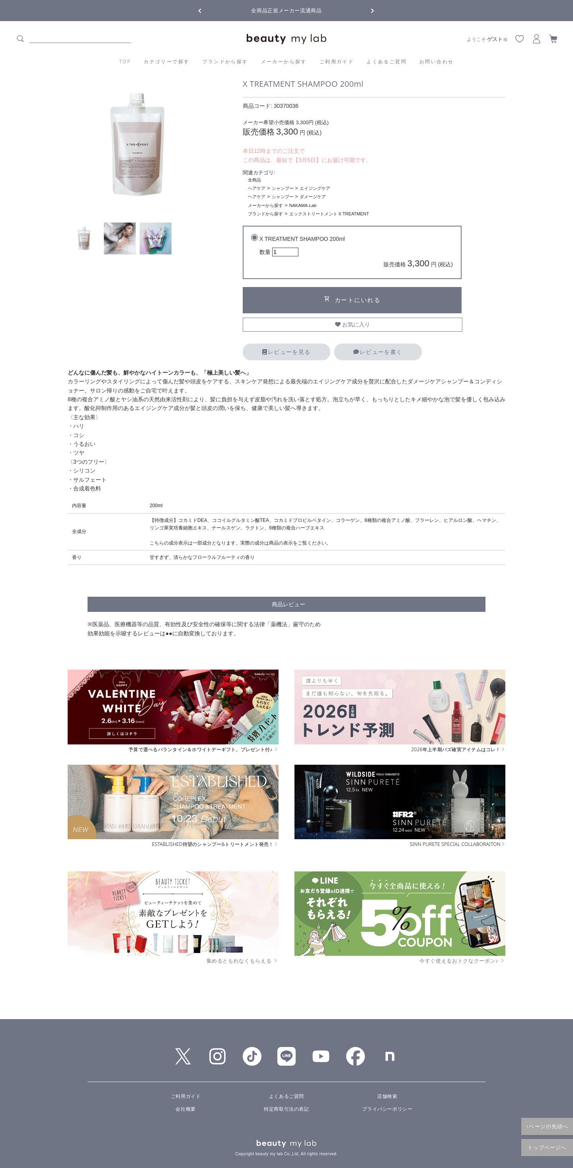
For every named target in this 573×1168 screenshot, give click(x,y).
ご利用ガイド (337, 61)
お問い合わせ (436, 61)
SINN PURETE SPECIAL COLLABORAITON (457, 844)
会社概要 (185, 1109)
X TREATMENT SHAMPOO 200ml (356, 253)
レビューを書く (377, 352)
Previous (207, 10)
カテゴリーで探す (166, 61)
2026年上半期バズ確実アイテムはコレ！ (458, 749)
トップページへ (547, 1147)
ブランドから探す (225, 61)
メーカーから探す (284, 61)
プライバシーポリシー (387, 1109)
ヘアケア (256, 188)
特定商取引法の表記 (286, 1109)
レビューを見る (286, 352)
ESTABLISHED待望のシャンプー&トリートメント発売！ (215, 844)
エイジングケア (315, 188)
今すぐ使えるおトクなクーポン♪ (462, 960)
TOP (125, 61)
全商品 (254, 180)
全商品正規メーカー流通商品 (286, 10)
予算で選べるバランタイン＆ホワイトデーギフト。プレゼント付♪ (204, 749)
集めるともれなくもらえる (243, 960)
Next (366, 10)
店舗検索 (387, 1096)
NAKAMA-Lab (302, 205)
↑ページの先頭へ (547, 1126)
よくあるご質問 (386, 61)
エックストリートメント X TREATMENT (329, 213)
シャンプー (283, 188)
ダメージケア (313, 196)
